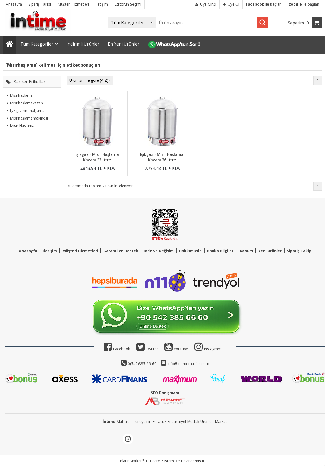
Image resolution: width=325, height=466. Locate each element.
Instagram (212, 348)
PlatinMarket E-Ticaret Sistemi (147, 460)
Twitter (147, 348)
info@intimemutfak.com (188, 363)
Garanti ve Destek (120, 250)
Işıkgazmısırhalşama (25, 110)
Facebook (117, 348)
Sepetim (300, 23)
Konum (246, 250)
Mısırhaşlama (20, 95)
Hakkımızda (190, 250)
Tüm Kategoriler (36, 44)
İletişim (50, 250)
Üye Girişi (205, 4)
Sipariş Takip (299, 250)
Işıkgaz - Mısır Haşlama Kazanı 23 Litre (97, 157)
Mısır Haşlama (20, 125)
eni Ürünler (271, 250)
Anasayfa (28, 250)
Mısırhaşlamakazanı (25, 102)
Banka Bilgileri (220, 250)
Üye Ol (231, 4)
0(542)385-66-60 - (144, 363)
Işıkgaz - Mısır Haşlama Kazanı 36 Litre (162, 157)
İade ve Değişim (159, 250)
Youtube (176, 348)
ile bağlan (264, 4)
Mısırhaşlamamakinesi (27, 118)
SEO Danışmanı (165, 392)
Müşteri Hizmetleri (80, 250)
